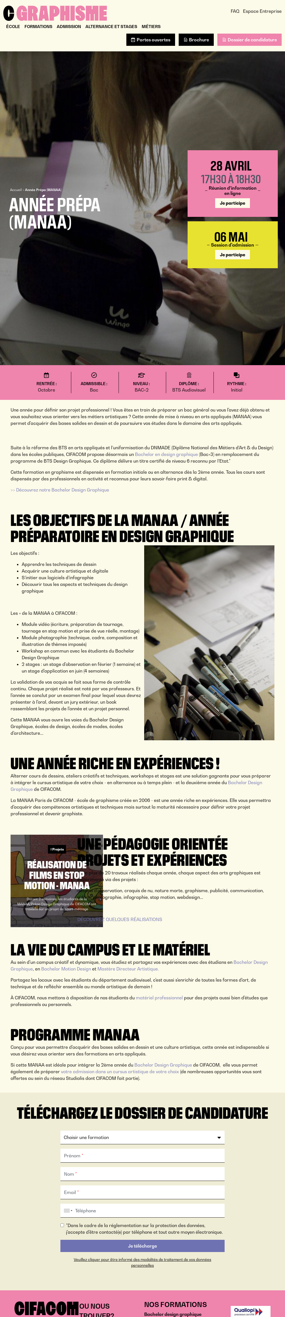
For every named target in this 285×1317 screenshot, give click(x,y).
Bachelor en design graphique (166, 454)
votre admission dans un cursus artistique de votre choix (120, 1071)
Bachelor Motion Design (66, 969)
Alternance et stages (111, 26)
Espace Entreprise (262, 11)
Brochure (199, 39)
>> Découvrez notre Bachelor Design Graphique (60, 490)
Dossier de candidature (252, 39)
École (13, 26)
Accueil (16, 190)
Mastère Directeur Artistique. (128, 969)
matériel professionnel (159, 997)
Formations (38, 26)
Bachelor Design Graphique (163, 1065)
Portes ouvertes (153, 39)
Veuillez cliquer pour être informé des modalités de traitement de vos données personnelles (142, 1262)
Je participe (232, 203)
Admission (69, 26)
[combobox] (67, 1210)
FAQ (235, 11)
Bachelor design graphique (173, 1314)
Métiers (151, 26)
